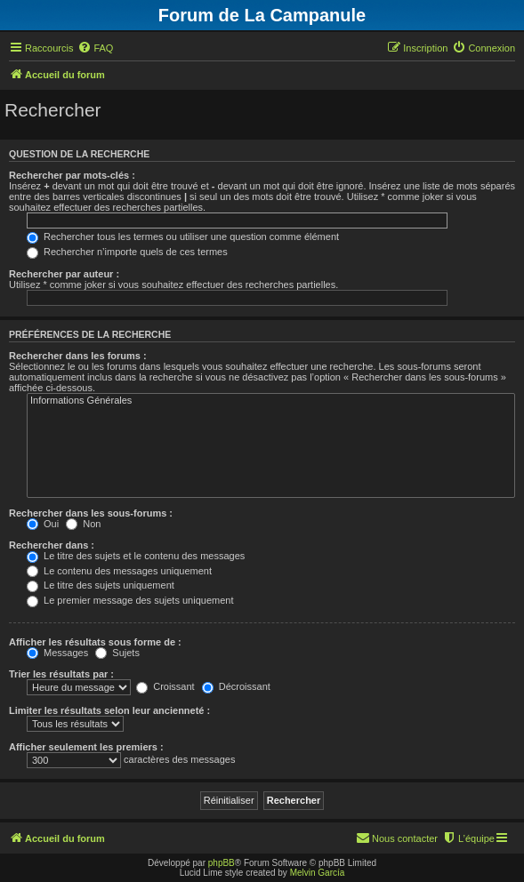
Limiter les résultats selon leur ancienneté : (109, 710)
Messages (57, 652)
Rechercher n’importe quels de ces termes (127, 251)
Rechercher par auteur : (64, 274)
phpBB (221, 863)
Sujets (117, 652)
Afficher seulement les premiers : (86, 747)
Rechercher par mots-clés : (72, 175)
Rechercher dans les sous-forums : (91, 513)
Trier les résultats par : (61, 674)
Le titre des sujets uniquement (100, 585)
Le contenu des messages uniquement (119, 570)
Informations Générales (270, 401)
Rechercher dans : (51, 545)
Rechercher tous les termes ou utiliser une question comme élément (183, 236)
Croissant (165, 686)
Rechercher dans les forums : (78, 355)
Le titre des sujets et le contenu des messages (136, 555)
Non (83, 523)
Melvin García (317, 873)
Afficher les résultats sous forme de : (95, 642)
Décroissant (236, 686)
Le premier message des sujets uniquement (130, 600)
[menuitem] (95, 48)
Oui (43, 523)
